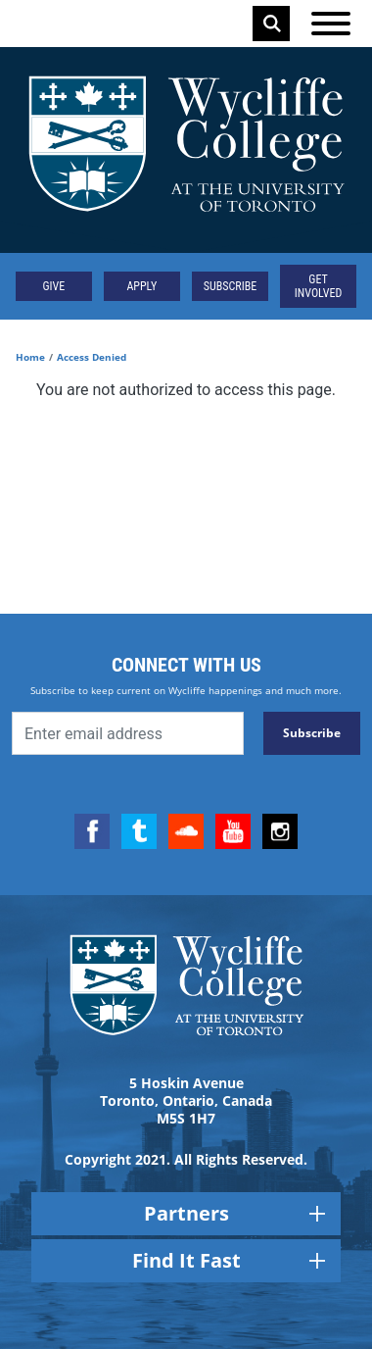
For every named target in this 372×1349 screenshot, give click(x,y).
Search (272, 23)
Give (54, 286)
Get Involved (319, 286)
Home (30, 357)
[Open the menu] (330, 23)
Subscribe (230, 286)
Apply (141, 286)
